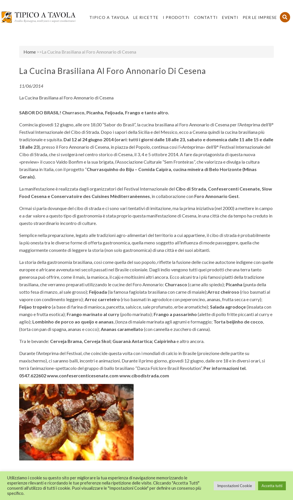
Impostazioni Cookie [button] (234, 485)
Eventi (230, 17)
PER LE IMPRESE (260, 17)
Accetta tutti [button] (272, 485)
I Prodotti (176, 17)
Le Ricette (146, 17)
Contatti (206, 17)
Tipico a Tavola (109, 17)
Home (29, 51)
